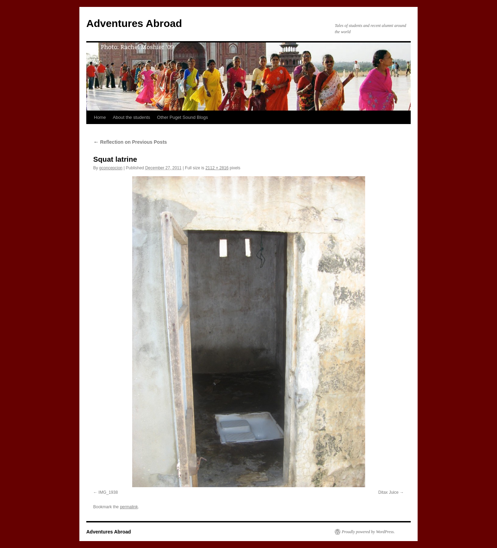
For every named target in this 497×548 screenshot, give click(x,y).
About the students (131, 117)
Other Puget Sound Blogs (182, 117)
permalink (129, 506)
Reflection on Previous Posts (130, 142)
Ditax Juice (388, 492)
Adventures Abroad (134, 23)
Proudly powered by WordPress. (368, 531)
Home (100, 117)
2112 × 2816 (216, 168)
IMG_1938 (108, 492)
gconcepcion (110, 168)
